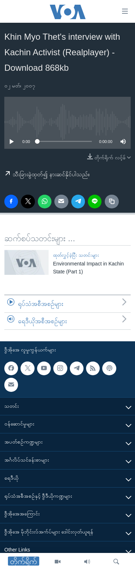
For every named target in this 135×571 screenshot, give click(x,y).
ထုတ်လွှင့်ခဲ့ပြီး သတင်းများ (76, 255)
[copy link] (111, 201)
